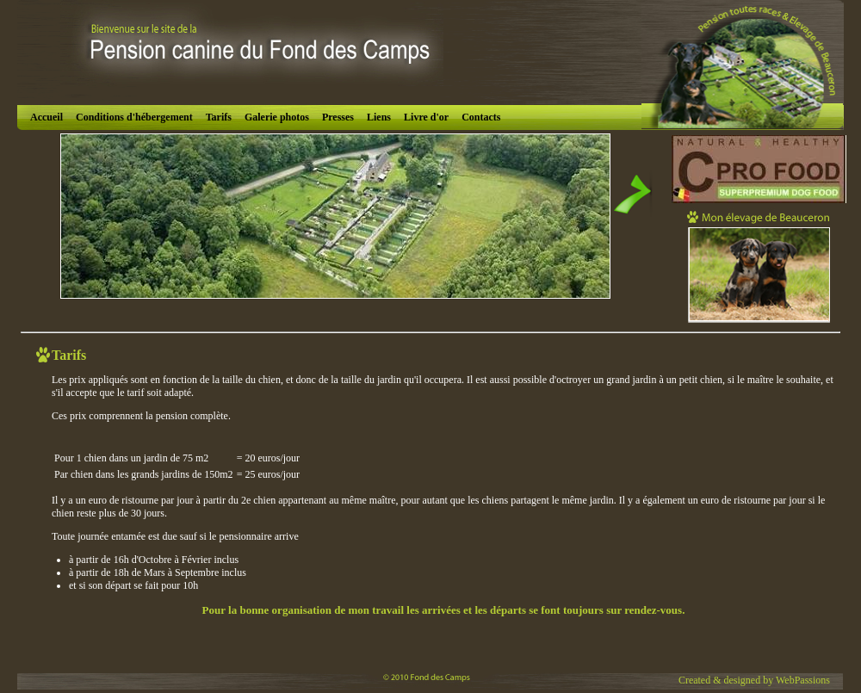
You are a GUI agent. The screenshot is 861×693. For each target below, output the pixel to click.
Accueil (46, 117)
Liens (379, 117)
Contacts (480, 117)
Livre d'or (426, 117)
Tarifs (219, 117)
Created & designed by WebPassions (754, 680)
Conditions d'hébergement (134, 117)
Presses (338, 117)
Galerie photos (277, 117)
